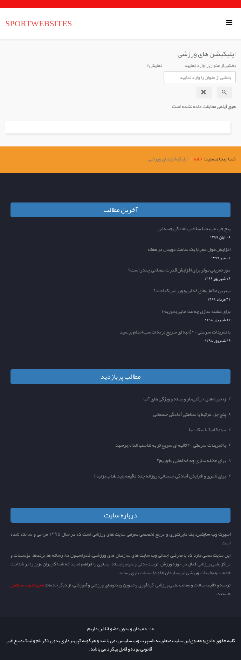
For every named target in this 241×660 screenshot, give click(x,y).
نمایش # (154, 65)
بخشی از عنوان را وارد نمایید (210, 65)
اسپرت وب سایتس (27, 585)
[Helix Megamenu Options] (231, 23)
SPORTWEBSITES (38, 23)
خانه (198, 159)
